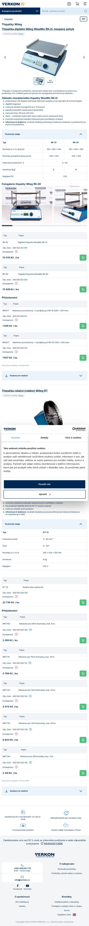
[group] (27, 205)
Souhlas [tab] (15, 437)
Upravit (44, 494)
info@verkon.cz (22, 880)
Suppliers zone (66, 914)
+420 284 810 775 (22, 868)
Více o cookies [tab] (73, 437)
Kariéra (22, 906)
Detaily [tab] (44, 437)
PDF (83, 19)
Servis (67, 910)
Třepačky (8, 19)
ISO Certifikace (22, 902)
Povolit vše (44, 484)
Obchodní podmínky (67, 869)
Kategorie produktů (20, 11)
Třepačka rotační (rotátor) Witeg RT (25, 390)
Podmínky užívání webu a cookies (67, 873)
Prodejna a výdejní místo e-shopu (67, 906)
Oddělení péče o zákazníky (67, 902)
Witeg (20, 34)
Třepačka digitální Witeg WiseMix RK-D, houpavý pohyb (38, 29)
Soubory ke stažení (16, 375)
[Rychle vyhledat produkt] (62, 11)
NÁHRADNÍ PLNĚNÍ (51, 843)
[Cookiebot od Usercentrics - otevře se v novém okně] (72, 429)
